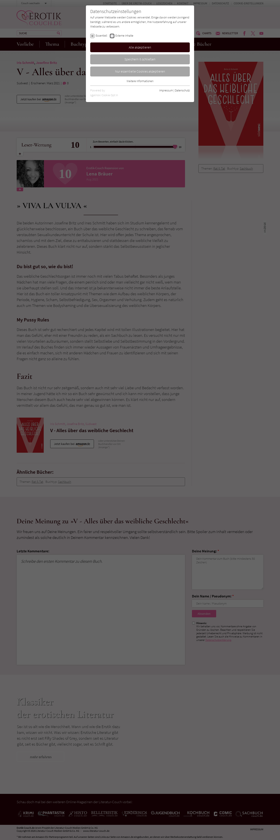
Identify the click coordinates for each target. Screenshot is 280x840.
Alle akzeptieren (140, 47)
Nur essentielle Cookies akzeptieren (140, 71)
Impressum (166, 90)
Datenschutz (182, 90)
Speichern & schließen (140, 59)
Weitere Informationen (140, 81)
